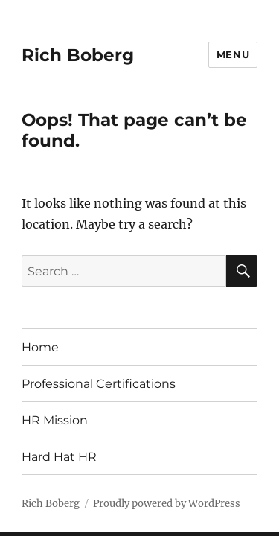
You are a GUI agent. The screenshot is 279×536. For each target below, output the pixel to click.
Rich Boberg (78, 55)
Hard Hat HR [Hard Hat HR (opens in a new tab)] (59, 457)
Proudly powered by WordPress (166, 503)
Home (40, 347)
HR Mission (55, 420)
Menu (233, 54)
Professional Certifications (99, 384)
